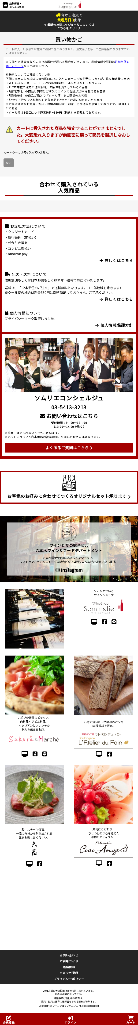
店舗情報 (69, 967)
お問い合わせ (69, 955)
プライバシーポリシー (69, 979)
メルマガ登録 (69, 973)
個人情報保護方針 (114, 325)
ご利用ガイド (69, 961)
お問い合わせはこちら (69, 415)
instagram (69, 570)
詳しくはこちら (116, 260)
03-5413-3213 (68, 407)
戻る (8, 163)
